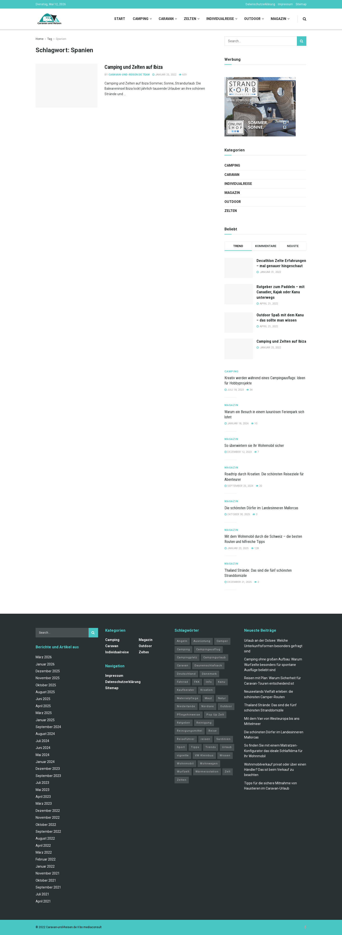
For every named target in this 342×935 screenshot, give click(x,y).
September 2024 (48, 727)
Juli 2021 (42, 894)
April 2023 (43, 797)
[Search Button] (304, 19)
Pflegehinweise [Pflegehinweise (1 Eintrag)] (188, 714)
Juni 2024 (43, 748)
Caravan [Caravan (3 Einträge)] (182, 665)
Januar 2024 (45, 762)
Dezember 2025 (48, 671)
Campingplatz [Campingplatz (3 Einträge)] (187, 657)
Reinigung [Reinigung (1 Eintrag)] (204, 722)
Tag (49, 39)
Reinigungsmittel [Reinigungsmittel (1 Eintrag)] (189, 730)
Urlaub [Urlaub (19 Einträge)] (227, 747)
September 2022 (48, 831)
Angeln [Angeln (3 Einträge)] (182, 641)
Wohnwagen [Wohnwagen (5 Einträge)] (209, 763)
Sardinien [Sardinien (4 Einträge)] (223, 739)
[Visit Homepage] (49, 19)
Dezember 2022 (48, 811)
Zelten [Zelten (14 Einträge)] (181, 779)
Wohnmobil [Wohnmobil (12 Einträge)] (185, 763)
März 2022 (44, 852)
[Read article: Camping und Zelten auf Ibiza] (66, 86)
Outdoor (252, 19)
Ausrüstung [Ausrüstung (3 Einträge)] (202, 641)
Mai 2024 (42, 755)
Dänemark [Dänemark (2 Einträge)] (209, 673)
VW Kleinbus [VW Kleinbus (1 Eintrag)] (204, 755)
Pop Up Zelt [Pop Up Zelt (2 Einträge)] (215, 714)
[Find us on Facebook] (305, 927)
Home (39, 39)
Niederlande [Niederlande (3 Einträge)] (186, 706)
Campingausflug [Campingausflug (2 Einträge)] (208, 649)
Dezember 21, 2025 (238, 582)
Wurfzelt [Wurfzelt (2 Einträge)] (183, 771)
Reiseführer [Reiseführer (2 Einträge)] (186, 739)
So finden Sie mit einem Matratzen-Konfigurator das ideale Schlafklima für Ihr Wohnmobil (273, 750)
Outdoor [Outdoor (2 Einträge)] (226, 706)
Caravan (166, 19)
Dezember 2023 (48, 769)
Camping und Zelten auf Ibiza (133, 67)
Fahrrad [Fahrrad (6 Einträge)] (182, 681)
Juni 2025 (43, 699)
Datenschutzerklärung (260, 4)
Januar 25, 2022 (164, 74)
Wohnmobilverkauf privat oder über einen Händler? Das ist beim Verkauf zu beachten (275, 769)
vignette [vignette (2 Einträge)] (183, 755)
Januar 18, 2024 (236, 423)
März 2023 (44, 803)
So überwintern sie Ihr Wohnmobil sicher (254, 445)
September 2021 (48, 887)
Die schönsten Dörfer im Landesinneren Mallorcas (261, 508)
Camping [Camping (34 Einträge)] (183, 649)
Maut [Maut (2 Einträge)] (208, 698)
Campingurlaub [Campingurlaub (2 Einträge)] (214, 657)
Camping (140, 19)
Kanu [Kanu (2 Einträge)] (221, 681)
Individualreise (220, 19)
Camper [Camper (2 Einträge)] (222, 641)
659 (182, 74)
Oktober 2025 (46, 685)
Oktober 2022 (46, 825)
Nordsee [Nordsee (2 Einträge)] (207, 706)
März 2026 (44, 657)
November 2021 (48, 873)
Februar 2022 (46, 859)
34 (249, 389)
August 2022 (45, 838)
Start (119, 19)
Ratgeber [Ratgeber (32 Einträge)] (183, 722)
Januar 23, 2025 (236, 548)
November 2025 (48, 678)
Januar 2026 (45, 664)
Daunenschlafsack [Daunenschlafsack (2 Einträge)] (208, 665)
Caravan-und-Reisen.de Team (129, 74)
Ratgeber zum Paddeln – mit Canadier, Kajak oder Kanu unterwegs (280, 291)
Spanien (61, 39)
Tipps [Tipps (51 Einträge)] (195, 747)
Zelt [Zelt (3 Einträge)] (227, 771)
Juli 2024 (42, 741)
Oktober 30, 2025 (237, 514)
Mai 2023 (42, 790)
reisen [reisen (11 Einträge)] (205, 739)
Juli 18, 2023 (234, 389)
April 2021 (43, 901)
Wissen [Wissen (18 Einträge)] (225, 755)
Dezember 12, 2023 (238, 451)
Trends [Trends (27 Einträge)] (210, 747)
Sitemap (301, 4)
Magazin (278, 19)
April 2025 (43, 706)
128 (255, 548)
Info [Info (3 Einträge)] (209, 681)
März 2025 (44, 713)
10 (254, 423)
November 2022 (48, 817)
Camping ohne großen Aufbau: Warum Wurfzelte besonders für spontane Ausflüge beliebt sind (273, 664)
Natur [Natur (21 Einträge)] (222, 698)
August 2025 (45, 692)
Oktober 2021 (46, 880)
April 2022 (43, 845)
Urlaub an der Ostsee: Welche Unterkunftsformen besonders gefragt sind (273, 646)
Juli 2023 (42, 783)
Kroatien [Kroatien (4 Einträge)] (206, 690)
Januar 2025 (45, 720)
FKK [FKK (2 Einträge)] (197, 681)
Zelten (190, 19)
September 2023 (48, 776)
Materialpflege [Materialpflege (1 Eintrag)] (188, 698)
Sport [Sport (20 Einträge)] (181, 747)
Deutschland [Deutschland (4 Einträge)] (186, 673)
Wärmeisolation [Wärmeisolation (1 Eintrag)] (206, 771)
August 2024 (45, 734)
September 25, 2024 (238, 485)
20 (259, 485)
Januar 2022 (45, 866)
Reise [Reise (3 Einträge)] (213, 730)
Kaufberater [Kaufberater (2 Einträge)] (185, 690)
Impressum (285, 4)
